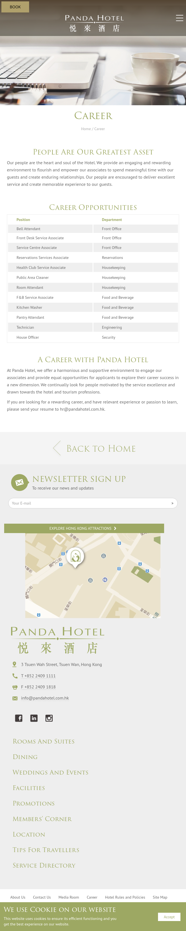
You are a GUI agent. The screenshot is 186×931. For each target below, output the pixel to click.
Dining (25, 757)
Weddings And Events (50, 772)
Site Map (160, 897)
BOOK (15, 6)
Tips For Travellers (45, 850)
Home (86, 128)
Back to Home (93, 448)
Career (92, 897)
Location (28, 834)
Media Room (68, 897)
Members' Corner (42, 819)
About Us (17, 897)
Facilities (28, 788)
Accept (169, 916)
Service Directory (43, 865)
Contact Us (42, 897)
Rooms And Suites (43, 741)
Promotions (33, 803)
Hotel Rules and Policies (125, 897)
